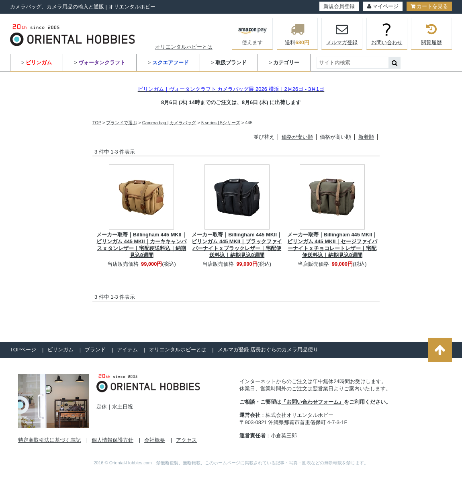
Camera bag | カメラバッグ (169, 122)
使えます (252, 33)
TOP (96, 122)
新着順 (366, 137)
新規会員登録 (339, 6)
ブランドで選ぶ (121, 122)
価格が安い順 (297, 137)
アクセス (186, 440)
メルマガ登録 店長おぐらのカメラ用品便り (268, 350)
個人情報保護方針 (112, 440)
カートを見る (429, 6)
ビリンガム (60, 350)
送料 (297, 33)
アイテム (127, 350)
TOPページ (23, 350)
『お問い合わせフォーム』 (312, 402)
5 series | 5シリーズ (220, 122)
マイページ (383, 6)
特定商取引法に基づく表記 (49, 440)
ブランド (95, 350)
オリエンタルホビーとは (184, 47)
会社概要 (154, 440)
